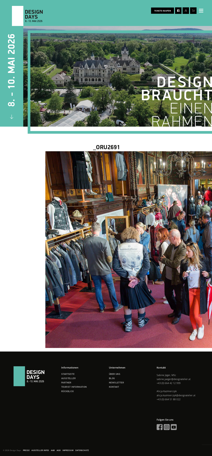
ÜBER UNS (114, 374)
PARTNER (66, 383)
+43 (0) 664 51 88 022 (168, 399)
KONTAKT (114, 387)
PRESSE (26, 450)
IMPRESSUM (67, 450)
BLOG (112, 378)
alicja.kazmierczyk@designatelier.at (176, 395)
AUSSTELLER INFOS (40, 450)
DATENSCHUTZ (82, 450)
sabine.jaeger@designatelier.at (174, 379)
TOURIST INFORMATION (74, 387)
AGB (59, 450)
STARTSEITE (67, 374)
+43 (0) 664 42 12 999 (168, 383)
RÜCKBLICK (67, 391)
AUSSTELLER (68, 378)
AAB (53, 450)
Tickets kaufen (162, 11)
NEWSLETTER (116, 383)
